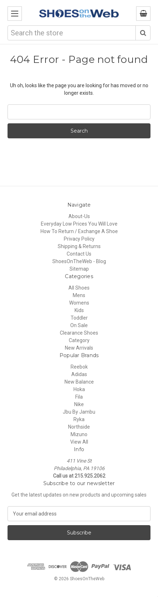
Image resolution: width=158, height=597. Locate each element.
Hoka (79, 389)
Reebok (79, 367)
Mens (79, 295)
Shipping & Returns (79, 246)
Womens (79, 303)
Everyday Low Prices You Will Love (79, 224)
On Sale (79, 325)
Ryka (79, 419)
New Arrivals (79, 348)
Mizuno (79, 434)
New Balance (79, 382)
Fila (79, 397)
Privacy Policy (79, 239)
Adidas (79, 374)
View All (79, 442)
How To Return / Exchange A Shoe (79, 231)
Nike (79, 404)
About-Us (79, 216)
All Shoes (79, 288)
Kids (79, 310)
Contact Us (79, 254)
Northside (79, 427)
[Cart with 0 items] (143, 13)
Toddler (79, 318)
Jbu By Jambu (79, 412)
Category (79, 340)
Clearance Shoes (79, 333)
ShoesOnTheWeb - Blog (79, 261)
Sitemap (79, 269)
